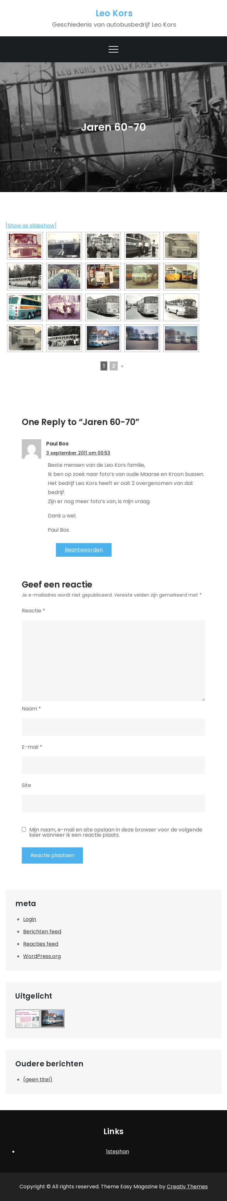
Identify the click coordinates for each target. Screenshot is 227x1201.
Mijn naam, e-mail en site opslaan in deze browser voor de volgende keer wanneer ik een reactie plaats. (115, 832)
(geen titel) (37, 1079)
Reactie (33, 610)
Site (26, 785)
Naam (31, 708)
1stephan (117, 1151)
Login (29, 919)
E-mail (32, 747)
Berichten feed (42, 931)
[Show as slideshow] (31, 225)
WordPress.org (42, 956)
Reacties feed (40, 944)
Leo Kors (114, 13)
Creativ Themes (187, 1186)
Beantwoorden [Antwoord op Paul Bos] (84, 549)
